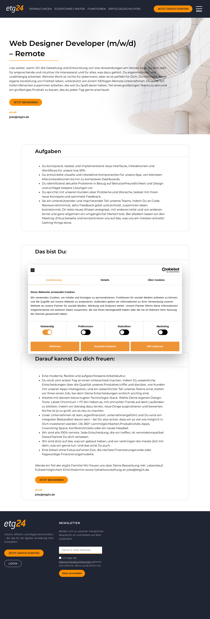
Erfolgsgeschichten (124, 8)
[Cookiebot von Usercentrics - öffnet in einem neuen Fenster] (164, 270)
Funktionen (97, 8)
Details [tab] (105, 279)
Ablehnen (55, 346)
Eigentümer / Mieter (70, 8)
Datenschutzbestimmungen (75, 561)
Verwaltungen (40, 8)
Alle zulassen (155, 346)
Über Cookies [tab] (156, 279)
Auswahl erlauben (105, 346)
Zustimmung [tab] (54, 279)
